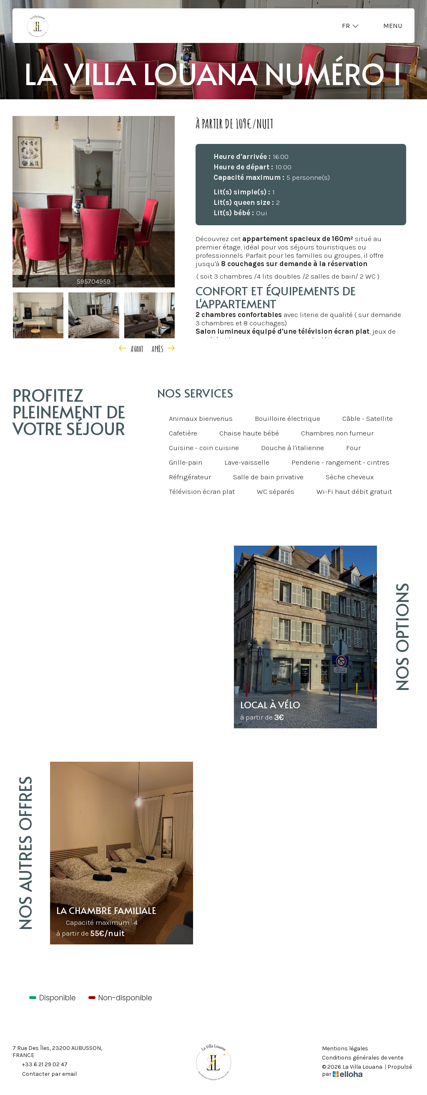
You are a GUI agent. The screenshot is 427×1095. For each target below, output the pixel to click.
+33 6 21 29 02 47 (40, 1065)
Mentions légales (345, 1048)
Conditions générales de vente (362, 1058)
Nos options (401, 637)
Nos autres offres (24, 853)
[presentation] (133, 347)
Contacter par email (45, 1074)
